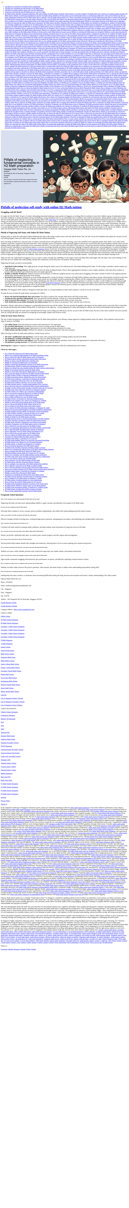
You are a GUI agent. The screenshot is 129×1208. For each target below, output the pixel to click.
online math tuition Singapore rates (33, 858)
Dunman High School (8, 736)
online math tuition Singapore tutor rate (104, 865)
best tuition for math (88, 935)
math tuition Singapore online (105, 842)
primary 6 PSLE (48, 942)
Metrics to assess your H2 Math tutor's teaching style (22, 361)
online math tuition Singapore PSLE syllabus (80, 883)
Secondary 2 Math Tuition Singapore (12, 630)
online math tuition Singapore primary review (109, 891)
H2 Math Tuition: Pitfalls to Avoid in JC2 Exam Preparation (84, 86)
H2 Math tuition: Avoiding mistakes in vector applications (23, 480)
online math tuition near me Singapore (83, 851)
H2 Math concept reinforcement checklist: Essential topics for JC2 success (46, 34)
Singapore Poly (6, 760)
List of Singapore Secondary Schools (13, 702)
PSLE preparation (73, 942)
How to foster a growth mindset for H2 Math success (79, 100)
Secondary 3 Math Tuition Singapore (12, 633)
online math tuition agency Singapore (70, 822)
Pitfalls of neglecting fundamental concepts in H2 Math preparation (93, 44)
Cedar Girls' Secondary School (11, 756)
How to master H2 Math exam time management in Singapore (60, 55)
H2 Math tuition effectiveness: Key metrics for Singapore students (48, 97)
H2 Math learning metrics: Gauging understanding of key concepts (26, 384)
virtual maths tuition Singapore (88, 833)
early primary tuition (114, 941)
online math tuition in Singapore (54, 826)
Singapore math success (51, 939)
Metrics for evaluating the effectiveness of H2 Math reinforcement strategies (29, 449)
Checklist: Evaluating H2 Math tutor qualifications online (88, 117)
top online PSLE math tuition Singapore (87, 874)
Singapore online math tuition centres (91, 818)
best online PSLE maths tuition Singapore (100, 836)
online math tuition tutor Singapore (102, 855)
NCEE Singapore (6, 746)
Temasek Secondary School (10, 743)
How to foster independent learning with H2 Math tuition (23, 491)
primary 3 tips (15, 942)
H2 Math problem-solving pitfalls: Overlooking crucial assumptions (57, 64)
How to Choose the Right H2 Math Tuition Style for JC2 (39, 88)
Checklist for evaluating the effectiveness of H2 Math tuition (24, 8)
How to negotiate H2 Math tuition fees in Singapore (38, 28)
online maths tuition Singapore (41, 818)
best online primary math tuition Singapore (107, 856)
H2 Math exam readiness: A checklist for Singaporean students (89, 93)
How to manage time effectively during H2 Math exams (60, 66)
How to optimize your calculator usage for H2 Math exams (99, 55)
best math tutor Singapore (43, 933)
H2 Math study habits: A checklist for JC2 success (21, 438)
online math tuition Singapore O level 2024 (72, 882)
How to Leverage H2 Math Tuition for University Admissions (108, 90)
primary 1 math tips (101, 941)
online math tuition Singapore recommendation (16, 855)
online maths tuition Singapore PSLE (52, 847)
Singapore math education (87, 937)
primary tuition (5, 647)
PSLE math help (89, 932)
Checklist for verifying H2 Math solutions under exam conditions (77, 61)
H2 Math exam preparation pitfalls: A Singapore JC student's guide (26, 487)
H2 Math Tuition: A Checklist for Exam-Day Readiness (29, 82)
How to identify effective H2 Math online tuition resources (38, 120)
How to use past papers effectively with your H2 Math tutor (40, 19)
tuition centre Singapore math (91, 933)
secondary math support (103, 932)
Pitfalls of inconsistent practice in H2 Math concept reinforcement (50, 44)
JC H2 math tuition (75, 933)
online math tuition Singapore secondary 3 (59, 889)
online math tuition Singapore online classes (27, 871)
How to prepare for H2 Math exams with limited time (95, 115)
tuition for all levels (66, 939)
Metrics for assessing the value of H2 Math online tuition (23, 124)
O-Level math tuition (59, 932)
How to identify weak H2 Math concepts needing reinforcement (76, 37)
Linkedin (10, 949)
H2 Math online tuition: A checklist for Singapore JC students (24, 471)
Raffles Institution (6, 773)
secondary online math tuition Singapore (106, 811)
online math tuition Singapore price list (54, 860)
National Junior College (8, 770)
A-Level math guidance (27, 941)
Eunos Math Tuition (7, 688)
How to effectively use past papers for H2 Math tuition (97, 113)
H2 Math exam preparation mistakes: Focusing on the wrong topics (97, 48)
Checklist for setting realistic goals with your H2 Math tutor (24, 10)
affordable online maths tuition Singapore (17, 876)
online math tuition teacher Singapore (103, 849)
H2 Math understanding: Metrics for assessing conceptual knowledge (85, 99)
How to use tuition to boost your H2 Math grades (94, 77)
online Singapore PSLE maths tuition (23, 840)
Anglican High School (8, 739)
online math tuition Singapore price (82, 853)
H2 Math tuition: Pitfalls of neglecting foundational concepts (69, 111)
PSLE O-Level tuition (8, 937)
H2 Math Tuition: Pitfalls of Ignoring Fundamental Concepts (24, 375)
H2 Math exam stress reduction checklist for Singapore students (25, 390)
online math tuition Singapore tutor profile (59, 885)
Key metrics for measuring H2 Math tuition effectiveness (23, 30)
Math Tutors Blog (6, 780)
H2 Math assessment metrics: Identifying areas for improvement (106, 104)
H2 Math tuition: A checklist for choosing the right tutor (88, 97)
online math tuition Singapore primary (57, 856)
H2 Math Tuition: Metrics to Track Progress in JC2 (96, 84)
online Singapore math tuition (27, 878)
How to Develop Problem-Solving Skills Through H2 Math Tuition (78, 88)
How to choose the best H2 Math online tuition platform (46, 119)
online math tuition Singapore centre (78, 844)
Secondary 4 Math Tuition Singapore (12, 637)
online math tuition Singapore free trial (102, 880)
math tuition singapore (53, 283)
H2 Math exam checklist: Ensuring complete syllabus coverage (25, 106)
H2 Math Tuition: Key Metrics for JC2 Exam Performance (61, 84)
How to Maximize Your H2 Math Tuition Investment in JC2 (24, 91)
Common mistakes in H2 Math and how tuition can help (107, 72)
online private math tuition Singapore (30, 853)
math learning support (103, 935)
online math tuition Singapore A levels (92, 862)
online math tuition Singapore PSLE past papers (70, 867)
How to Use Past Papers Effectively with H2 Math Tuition (100, 91)
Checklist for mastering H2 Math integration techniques (56, 59)
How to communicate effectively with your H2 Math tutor (101, 15)
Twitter (28, 949)
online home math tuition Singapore (65, 849)
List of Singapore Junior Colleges (11, 705)
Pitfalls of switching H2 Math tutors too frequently (88, 32)
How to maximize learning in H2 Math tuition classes (109, 75)
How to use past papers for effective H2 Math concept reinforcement (27, 373)
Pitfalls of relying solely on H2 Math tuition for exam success (51, 32)
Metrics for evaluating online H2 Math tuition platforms (60, 30)
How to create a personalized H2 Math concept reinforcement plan (34, 37)
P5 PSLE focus (84, 942)
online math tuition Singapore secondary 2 (14, 885)
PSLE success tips (96, 942)
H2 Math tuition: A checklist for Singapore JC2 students (50, 73)
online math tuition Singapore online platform (27, 867)
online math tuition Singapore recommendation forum (27, 894)
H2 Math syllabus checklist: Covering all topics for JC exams (78, 110)
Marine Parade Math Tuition (10, 691)
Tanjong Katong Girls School (10, 753)
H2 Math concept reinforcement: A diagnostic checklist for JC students (92, 34)
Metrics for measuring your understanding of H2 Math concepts (61, 57)
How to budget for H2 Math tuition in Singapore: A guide (89, 25)
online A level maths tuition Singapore (29, 831)
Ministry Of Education (8, 719)
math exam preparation (35, 939)
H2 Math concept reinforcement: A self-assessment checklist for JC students (69, 35)
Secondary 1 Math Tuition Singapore (12, 626)
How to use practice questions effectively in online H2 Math (65, 122)
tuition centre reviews (8, 939)
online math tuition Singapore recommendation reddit (36, 887)
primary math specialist (81, 939)
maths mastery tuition (118, 937)
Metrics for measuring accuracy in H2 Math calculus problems (72, 70)
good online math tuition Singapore (53, 855)
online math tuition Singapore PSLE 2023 (18, 864)
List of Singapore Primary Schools (12, 698)
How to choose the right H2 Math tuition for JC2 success (61, 113)
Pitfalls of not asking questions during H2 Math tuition (67, 21)
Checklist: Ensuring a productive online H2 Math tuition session (25, 420)
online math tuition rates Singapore (37, 851)
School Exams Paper (7, 650)
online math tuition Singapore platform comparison (36, 883)
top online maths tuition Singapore (27, 833)
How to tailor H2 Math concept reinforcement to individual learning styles (91, 39)
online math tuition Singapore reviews (91, 847)
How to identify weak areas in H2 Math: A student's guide (23, 466)
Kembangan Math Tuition (9, 681)
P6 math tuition (107, 942)
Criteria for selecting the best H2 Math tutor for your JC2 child (25, 12)
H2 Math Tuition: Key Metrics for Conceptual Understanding (24, 391)
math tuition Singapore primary (42, 932)
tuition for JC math (118, 932)
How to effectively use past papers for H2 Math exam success (108, 53)
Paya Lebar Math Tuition (9, 678)
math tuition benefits (42, 941)
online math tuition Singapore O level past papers (66, 891)
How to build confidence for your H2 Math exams (72, 53)
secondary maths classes (60, 933)
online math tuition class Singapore (42, 836)
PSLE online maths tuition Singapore (20, 820)
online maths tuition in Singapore (39, 827)
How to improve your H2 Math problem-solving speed (22, 55)
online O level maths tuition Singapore (101, 829)
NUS (2, 722)
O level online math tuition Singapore (62, 813)
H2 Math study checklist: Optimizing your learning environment (38, 110)
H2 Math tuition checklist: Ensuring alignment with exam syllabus (26, 14)
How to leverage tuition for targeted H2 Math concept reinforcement (45, 39)
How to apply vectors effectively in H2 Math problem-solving (99, 64)
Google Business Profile (8, 603)
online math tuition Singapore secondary (101, 827)
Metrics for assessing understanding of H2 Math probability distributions (65, 68)
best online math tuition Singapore (20, 809)
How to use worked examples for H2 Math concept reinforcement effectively (63, 41)
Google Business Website (9, 606)
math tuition (52, 220)
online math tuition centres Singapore (63, 815)
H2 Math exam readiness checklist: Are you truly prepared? (29, 52)
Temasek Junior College (8, 763)
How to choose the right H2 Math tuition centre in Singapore (24, 357)
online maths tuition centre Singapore (59, 835)
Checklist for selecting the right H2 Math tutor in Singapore (24, 23)
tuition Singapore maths (110, 939)
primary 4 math (26, 942)
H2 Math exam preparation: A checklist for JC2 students (50, 93)
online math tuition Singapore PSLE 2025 (97, 893)
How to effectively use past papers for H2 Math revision (44, 100)
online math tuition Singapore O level (68, 840)
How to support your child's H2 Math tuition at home (108, 28)
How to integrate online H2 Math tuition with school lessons (76, 120)
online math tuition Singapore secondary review (20, 882)
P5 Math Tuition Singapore (9, 620)
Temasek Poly (5, 732)
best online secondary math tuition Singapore (35, 829)
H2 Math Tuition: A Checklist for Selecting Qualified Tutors (103, 82)
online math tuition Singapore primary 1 (92, 887)
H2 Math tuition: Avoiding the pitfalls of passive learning (23, 489)
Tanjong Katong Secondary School (12, 749)
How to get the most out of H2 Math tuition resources (39, 75)
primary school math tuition (107, 930)
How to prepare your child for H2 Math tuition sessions (73, 28)
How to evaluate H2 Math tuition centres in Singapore (44, 26)
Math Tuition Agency (8, 654)
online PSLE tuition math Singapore (27, 844)
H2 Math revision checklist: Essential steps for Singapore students (26, 476)
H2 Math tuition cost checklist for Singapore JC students (97, 23)
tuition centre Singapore (57, 941)
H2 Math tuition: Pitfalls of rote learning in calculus (106, 111)
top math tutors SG (22, 939)
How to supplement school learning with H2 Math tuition (59, 77)
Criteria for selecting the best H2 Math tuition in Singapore (57, 48)
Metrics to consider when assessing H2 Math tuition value (96, 30)
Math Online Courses (8, 661)
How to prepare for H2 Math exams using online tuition (27, 122)
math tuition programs (37, 937)
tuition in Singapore (75, 935)
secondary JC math (95, 939)
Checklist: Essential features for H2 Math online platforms (51, 117)
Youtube (23, 949)
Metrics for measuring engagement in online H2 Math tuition (61, 124)
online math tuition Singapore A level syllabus (102, 889)
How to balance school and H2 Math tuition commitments (87, 73)
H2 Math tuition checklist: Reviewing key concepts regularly (67, 14)
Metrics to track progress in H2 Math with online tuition (99, 124)
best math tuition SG (72, 941)
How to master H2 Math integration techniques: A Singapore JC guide (55, 115)
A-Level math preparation (75, 932)
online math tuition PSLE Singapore (84, 838)
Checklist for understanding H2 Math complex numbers (38, 61)
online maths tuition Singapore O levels (97, 817)
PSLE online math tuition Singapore (93, 809)
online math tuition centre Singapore (104, 831)
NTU (2, 726)
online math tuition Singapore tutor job (16, 891)
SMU (2, 729)
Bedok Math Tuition (7, 674)
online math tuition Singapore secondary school (25, 862)
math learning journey (87, 941)
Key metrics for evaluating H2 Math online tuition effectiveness (105, 122)
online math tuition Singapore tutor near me (70, 894)
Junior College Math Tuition (10, 664)
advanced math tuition (16, 935)
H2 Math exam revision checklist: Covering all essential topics (69, 52)
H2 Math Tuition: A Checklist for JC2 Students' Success (65, 82)
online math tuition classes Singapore (78, 820)
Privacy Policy (5, 801)
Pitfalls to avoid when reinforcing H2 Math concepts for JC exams (58, 46)
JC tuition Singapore (103, 937)
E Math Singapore (6, 640)
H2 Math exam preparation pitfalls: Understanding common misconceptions (66, 50)
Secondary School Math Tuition (11, 671)
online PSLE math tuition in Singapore (109, 835)
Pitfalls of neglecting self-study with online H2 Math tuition (59, 126)
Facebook (4, 949)
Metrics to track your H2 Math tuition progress (104, 79)
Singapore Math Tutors (8, 657)
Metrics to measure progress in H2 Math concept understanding (91, 43)
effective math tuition (52, 937)
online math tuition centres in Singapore (29, 874)
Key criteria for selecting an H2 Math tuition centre (21, 353)
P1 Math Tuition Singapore (9, 784)
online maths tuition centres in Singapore (48, 842)
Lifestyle (4, 695)
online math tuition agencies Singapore (36, 838)
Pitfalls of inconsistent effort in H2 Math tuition (33, 21)
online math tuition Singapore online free (66, 864)
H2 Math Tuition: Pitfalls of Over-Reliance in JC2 (49, 86)
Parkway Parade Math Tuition (10, 685)
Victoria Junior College (8, 767)
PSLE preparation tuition (110, 933)
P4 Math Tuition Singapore (9, 794)
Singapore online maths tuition (110, 826)
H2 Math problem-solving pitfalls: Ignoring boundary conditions (86, 62)
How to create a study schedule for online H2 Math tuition (83, 119)
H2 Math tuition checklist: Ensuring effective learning (61, 23)
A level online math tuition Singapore (109, 813)
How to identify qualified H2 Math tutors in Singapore (74, 75)
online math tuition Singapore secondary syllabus (54, 893)
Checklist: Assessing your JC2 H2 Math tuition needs (71, 72)
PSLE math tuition (61, 942)
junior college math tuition (22, 932)
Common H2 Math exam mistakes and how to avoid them (98, 46)
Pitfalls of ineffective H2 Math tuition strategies (20, 417)
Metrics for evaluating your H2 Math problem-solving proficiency (31, 70)
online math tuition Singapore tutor (98, 860)
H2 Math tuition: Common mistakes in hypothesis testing (31, 111)
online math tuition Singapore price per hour (57, 865)
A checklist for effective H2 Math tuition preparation (37, 72)
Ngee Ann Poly (6, 777)
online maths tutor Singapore (106, 876)
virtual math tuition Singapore (45, 817)
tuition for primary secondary (69, 937)
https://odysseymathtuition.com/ (24, 609)
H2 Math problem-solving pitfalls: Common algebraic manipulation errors (41, 62)
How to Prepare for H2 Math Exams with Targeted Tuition (62, 91)
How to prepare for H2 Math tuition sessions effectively (23, 77)
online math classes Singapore (64, 876)
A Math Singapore (7, 644)
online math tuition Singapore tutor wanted (40, 869)
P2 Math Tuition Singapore (9, 787)
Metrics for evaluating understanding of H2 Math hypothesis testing (26, 355)
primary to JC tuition (45, 935)
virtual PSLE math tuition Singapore (67, 871)
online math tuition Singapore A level (62, 845)
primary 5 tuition (37, 942)
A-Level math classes (22, 937)
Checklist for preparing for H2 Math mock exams (91, 59)
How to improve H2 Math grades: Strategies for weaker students (35, 102)
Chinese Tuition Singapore (9, 712)
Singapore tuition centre (118, 935)
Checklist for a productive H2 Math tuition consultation (22, 6)
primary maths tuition (28, 933)
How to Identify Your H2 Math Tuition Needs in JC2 (33, 90)
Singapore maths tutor (31, 935)
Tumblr (33, 949)
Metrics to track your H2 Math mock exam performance (100, 57)
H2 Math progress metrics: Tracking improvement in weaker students (93, 95)
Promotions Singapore (8, 715)
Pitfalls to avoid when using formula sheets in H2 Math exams (25, 402)
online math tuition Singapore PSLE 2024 (93, 869)
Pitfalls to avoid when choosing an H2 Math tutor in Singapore (105, 21)
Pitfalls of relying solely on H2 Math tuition (43, 81)
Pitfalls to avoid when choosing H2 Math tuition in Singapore (24, 371)
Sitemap (3, 797)
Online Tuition (5, 616)
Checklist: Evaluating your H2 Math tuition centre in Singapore (65, 104)
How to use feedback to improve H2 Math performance (26, 104)
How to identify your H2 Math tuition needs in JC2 (53, 17)
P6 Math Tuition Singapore (9, 623)
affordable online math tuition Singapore (37, 811)
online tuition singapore (36, 249)
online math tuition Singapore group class (109, 885)
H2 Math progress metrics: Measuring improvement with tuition (71, 108)
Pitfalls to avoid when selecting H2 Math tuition (73, 81)
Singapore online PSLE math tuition (60, 824)
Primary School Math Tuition (10, 667)
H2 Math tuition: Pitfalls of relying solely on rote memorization (62, 15)
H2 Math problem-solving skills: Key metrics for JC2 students (50, 95)
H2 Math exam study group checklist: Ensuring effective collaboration (33, 53)
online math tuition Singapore (79, 808)
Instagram (17, 949)
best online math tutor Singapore (53, 880)
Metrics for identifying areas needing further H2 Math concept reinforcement (45, 43)
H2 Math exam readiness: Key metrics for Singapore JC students (66, 106)
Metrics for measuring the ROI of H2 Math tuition (73, 79)
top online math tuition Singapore (111, 815)
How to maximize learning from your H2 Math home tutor (88, 17)
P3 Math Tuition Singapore (9, 790)
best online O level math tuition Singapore (42, 873)
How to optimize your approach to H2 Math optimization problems (100, 66)
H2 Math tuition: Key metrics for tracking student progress (106, 14)
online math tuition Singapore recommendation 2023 (79, 858)
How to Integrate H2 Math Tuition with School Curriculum (69, 90)
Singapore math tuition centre (10, 933)
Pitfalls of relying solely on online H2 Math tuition (95, 126)
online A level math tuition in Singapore (98, 873)
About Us (4, 804)
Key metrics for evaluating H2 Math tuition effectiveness (38, 79)
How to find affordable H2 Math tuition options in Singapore (82, 26)
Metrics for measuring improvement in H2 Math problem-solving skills (83, 19)
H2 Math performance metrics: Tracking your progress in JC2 (30, 108)
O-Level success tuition (11, 941)
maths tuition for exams (60, 935)
